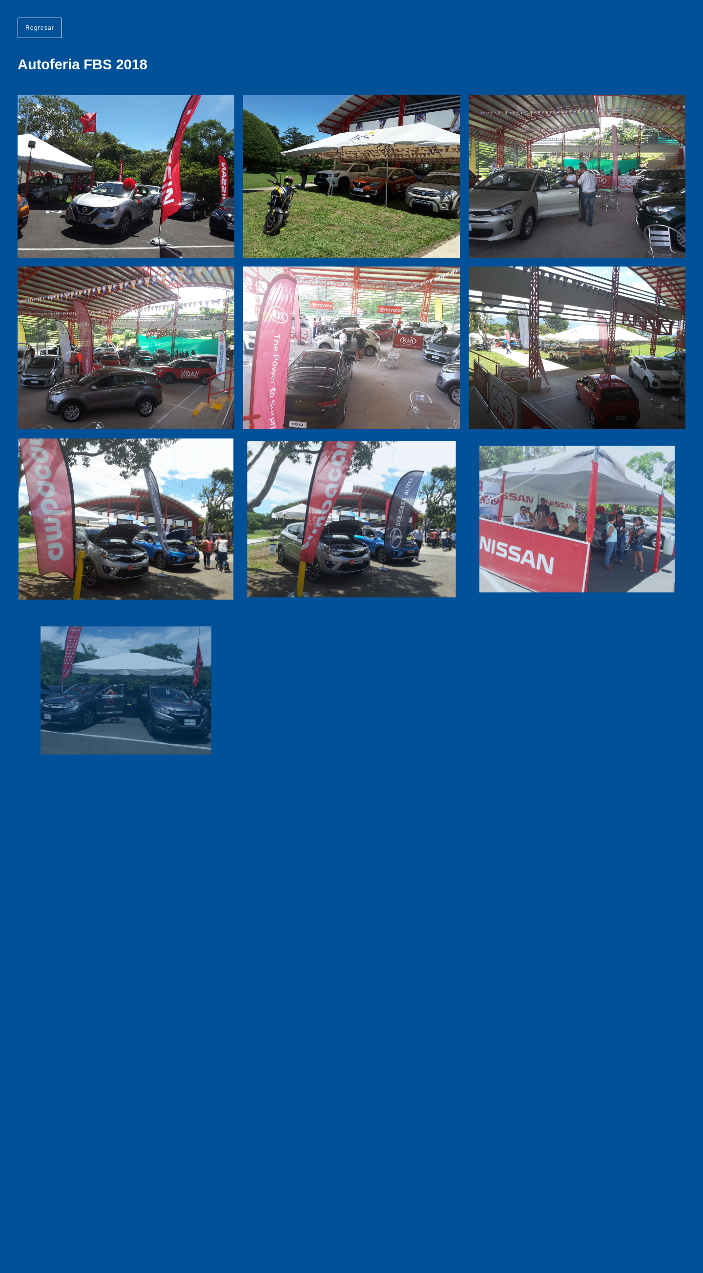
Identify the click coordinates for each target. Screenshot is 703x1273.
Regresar (39, 27)
